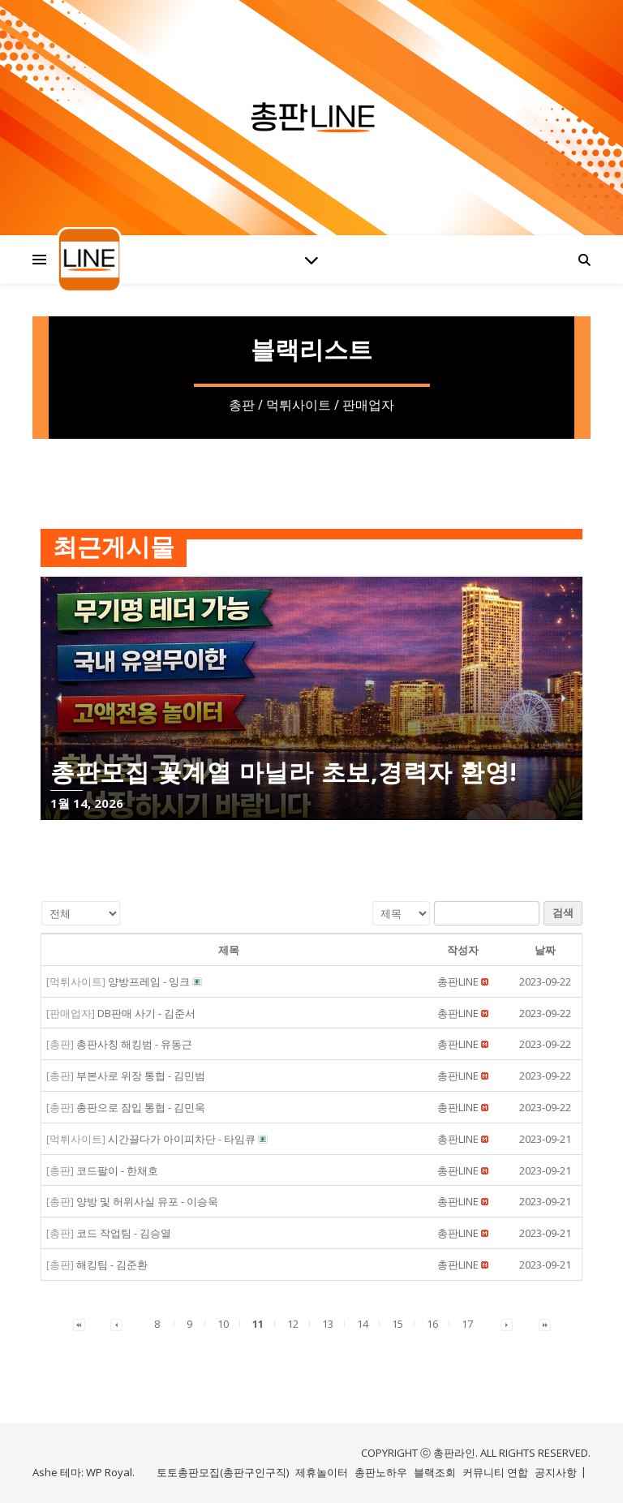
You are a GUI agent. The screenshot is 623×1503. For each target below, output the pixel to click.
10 (223, 1323)
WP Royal (109, 1472)
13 (327, 1323)
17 (467, 1323)
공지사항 (556, 1472)
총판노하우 (380, 1472)
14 (362, 1323)
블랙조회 (435, 1472)
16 (432, 1323)
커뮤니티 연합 (495, 1472)
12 (293, 1323)
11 (258, 1323)
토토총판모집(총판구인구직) (223, 1472)
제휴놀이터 (321, 1472)
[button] (458, 981)
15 (397, 1323)
